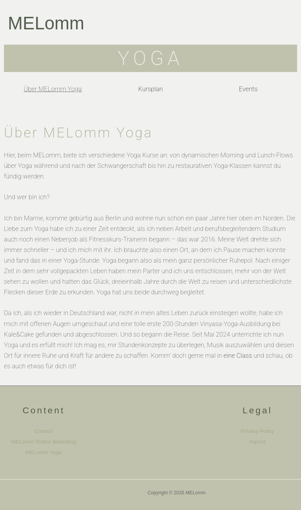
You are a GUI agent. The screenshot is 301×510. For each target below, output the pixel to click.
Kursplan (150, 89)
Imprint (257, 442)
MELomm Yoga (43, 452)
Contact (43, 431)
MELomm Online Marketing (43, 442)
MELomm (46, 23)
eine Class (237, 355)
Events (248, 89)
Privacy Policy (257, 431)
